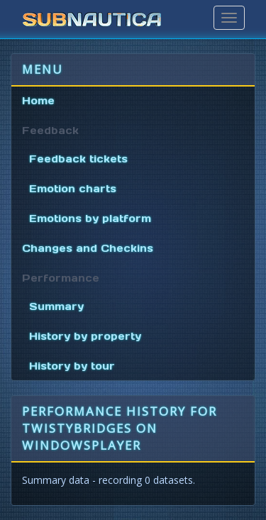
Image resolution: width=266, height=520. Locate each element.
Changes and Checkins (87, 248)
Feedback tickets (78, 159)
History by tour (72, 366)
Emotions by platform (90, 218)
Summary (56, 306)
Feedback (50, 130)
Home (38, 100)
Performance (60, 278)
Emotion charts (72, 188)
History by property (85, 336)
